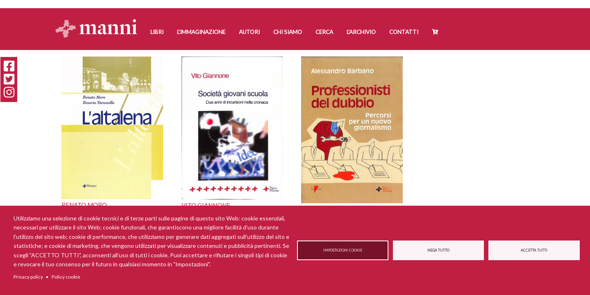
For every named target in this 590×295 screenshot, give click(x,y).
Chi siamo (287, 32)
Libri (156, 32)
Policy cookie (66, 277)
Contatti (403, 32)
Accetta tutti (534, 250)
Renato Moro (84, 205)
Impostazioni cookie (342, 250)
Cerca (324, 32)
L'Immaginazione (201, 32)
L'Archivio (361, 32)
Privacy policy (28, 277)
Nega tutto (438, 250)
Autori (249, 32)
